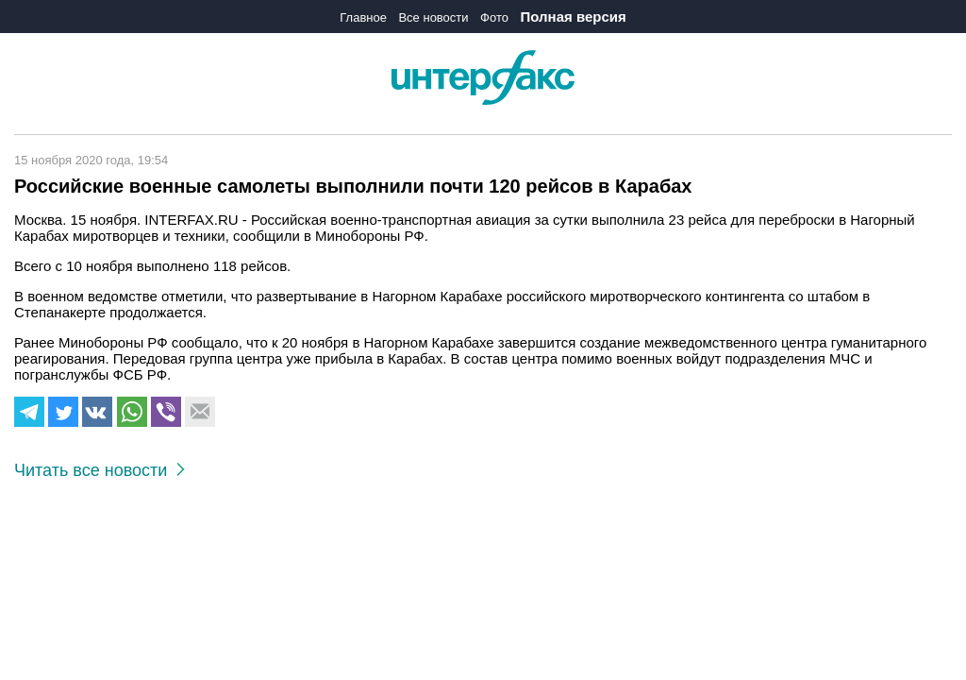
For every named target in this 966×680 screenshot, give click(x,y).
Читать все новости (99, 470)
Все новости (433, 17)
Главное (363, 17)
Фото (494, 17)
